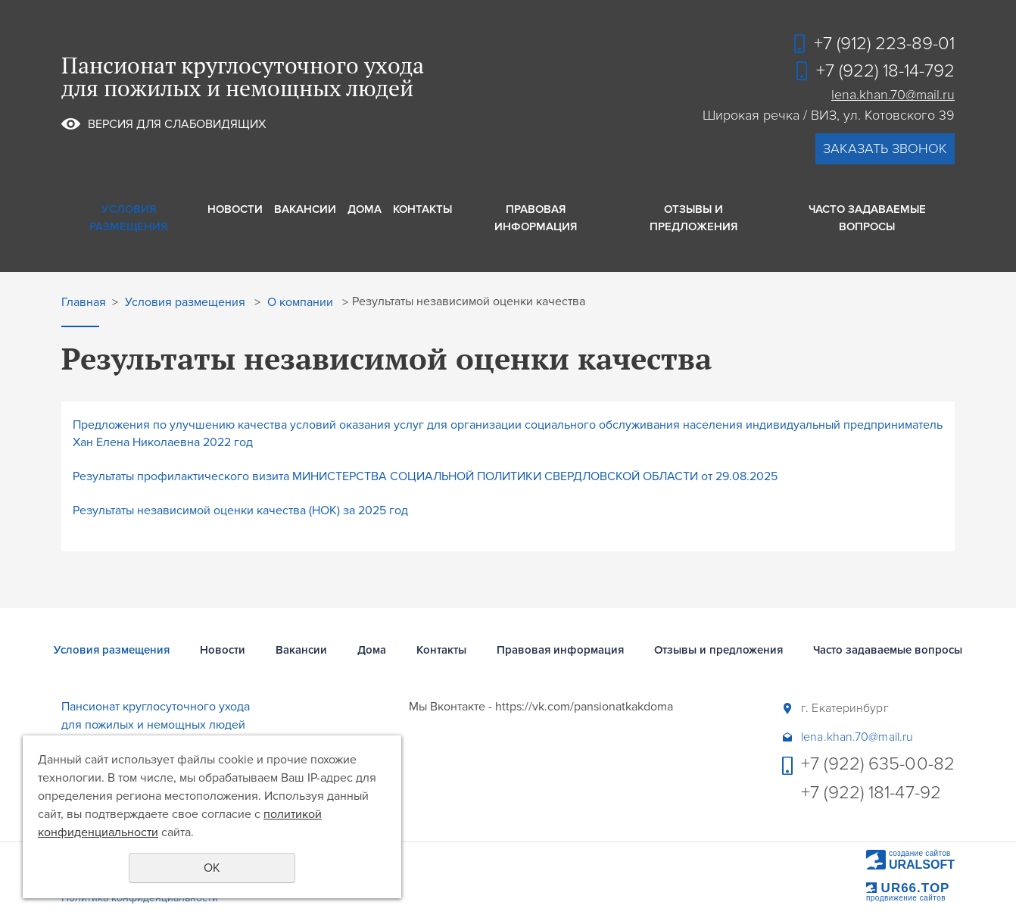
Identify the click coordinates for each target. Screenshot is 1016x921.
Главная (83, 302)
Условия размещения (128, 217)
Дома (364, 209)
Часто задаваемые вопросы (867, 217)
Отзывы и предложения (693, 217)
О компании (300, 302)
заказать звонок (885, 148)
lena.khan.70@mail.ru (893, 94)
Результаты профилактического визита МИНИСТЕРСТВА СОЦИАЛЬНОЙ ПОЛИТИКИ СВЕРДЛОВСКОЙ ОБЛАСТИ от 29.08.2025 (425, 476)
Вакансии (305, 209)
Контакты (422, 209)
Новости (235, 209)
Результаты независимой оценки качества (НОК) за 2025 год (240, 510)
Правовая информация (535, 217)
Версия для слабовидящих (177, 124)
